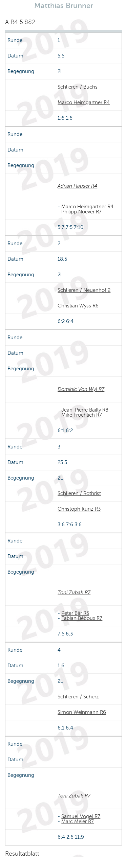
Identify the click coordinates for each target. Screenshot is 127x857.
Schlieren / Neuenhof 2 (84, 290)
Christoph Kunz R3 (79, 509)
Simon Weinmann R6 (82, 712)
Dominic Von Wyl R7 (81, 389)
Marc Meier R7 (77, 821)
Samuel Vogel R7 (80, 816)
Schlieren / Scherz (78, 696)
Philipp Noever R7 (81, 211)
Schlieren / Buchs (78, 87)
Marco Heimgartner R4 (84, 102)
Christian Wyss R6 (78, 305)
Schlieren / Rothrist (79, 493)
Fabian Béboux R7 (81, 618)
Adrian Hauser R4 (77, 186)
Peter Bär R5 (75, 613)
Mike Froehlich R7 (81, 415)
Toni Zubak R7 (74, 592)
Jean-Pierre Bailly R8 (84, 410)
